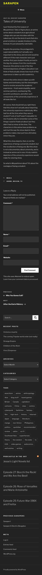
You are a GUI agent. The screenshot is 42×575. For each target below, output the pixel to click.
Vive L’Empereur (9, 350)
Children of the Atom (11, 346)
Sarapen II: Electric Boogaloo (14, 526)
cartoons (8, 406)
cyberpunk (9, 410)
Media (9, 178)
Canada (16, 402)
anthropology (29, 393)
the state (28, 440)
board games (27, 398)
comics (32, 406)
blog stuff (15, 398)
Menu (21, 10)
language (15, 419)
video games (16, 444)
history (24, 414)
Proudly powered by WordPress (14, 569)
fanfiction (20, 410)
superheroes (24, 436)
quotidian (17, 427)
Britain (7, 402)
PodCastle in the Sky (15, 456)
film (6, 414)
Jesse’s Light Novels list (16, 461)
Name (6, 234)
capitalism (26, 402)
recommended (30, 427)
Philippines (29, 423)
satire (15, 431)
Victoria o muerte (10, 332)
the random (17, 440)
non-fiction (17, 423)
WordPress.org (9, 554)
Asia (6, 398)
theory (7, 440)
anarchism (9, 393)
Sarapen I (7, 521)
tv (21, 181)
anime (9, 181)
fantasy (29, 410)
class (24, 406)
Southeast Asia (11, 436)
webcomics (28, 444)
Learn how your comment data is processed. (20, 279)
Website (6, 258)
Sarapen (10, 3)
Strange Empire (9, 341)
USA (6, 444)
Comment (8, 203)
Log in (5, 540)
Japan (7, 419)
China (17, 406)
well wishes (9, 448)
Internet (33, 414)
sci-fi (22, 431)
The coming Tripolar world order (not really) (20, 337)
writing (19, 448)
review (16, 181)
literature (26, 419)
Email (6, 246)
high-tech (14, 414)
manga (7, 423)
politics (7, 427)
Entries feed (8, 545)
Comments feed (9, 549)
